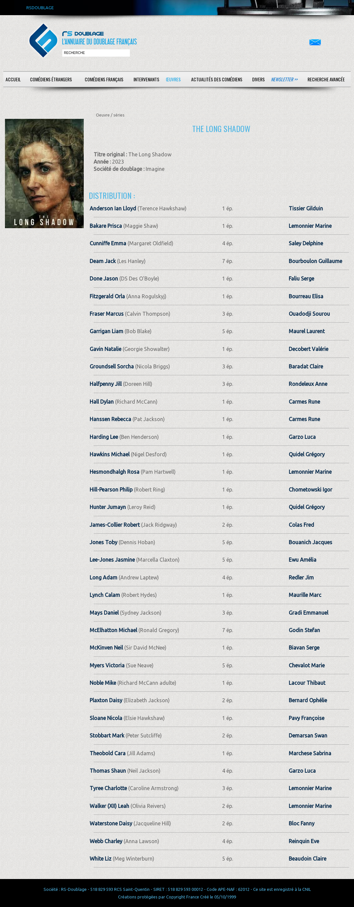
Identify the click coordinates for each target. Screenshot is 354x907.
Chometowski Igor (310, 490)
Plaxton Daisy (106, 700)
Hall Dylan (102, 402)
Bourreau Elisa (306, 296)
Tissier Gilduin (306, 208)
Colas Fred (301, 525)
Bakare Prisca (106, 226)
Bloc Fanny (301, 823)
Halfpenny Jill (106, 384)
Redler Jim (301, 577)
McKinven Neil (106, 648)
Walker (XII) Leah (109, 806)
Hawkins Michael (110, 454)
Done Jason (104, 278)
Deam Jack (103, 261)
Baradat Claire (306, 366)
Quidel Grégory (307, 454)
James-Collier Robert (115, 525)
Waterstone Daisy (111, 823)
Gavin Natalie (105, 349)
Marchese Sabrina (310, 753)
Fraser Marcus (107, 314)
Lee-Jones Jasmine (112, 560)
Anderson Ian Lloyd (113, 208)
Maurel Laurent (307, 331)
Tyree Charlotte (108, 788)
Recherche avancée (326, 79)
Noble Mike (103, 683)
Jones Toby (103, 542)
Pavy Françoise (306, 718)
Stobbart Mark (107, 735)
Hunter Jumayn (108, 507)
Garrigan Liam (106, 331)
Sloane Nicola (106, 718)
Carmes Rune (304, 402)
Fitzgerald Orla (107, 296)
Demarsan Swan (308, 735)
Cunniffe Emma (108, 243)
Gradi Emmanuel (308, 613)
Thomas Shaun (108, 771)
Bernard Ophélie (308, 700)
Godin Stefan (304, 630)
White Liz (100, 859)
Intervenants (146, 79)
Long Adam (103, 577)
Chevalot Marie (307, 665)
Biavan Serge (304, 648)
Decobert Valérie (308, 349)
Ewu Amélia (302, 560)
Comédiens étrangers (51, 79)
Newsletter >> (284, 79)
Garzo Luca (302, 437)
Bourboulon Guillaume (315, 261)
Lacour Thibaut (307, 683)
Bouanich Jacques (310, 542)
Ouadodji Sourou (309, 314)
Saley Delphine (306, 243)
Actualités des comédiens (216, 79)
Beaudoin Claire (307, 859)
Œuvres (173, 79)
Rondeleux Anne (308, 384)
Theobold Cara (108, 753)
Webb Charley (106, 841)
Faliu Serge (301, 278)
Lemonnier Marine (310, 226)
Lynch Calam (105, 595)
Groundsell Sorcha (112, 366)
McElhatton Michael (113, 630)
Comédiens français (104, 79)
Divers (258, 79)
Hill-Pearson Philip (111, 490)
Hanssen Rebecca (110, 419)
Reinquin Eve (304, 841)
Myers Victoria (107, 665)
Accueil (13, 79)
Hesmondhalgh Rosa (114, 472)
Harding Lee (104, 437)
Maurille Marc (305, 595)
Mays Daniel (104, 613)
